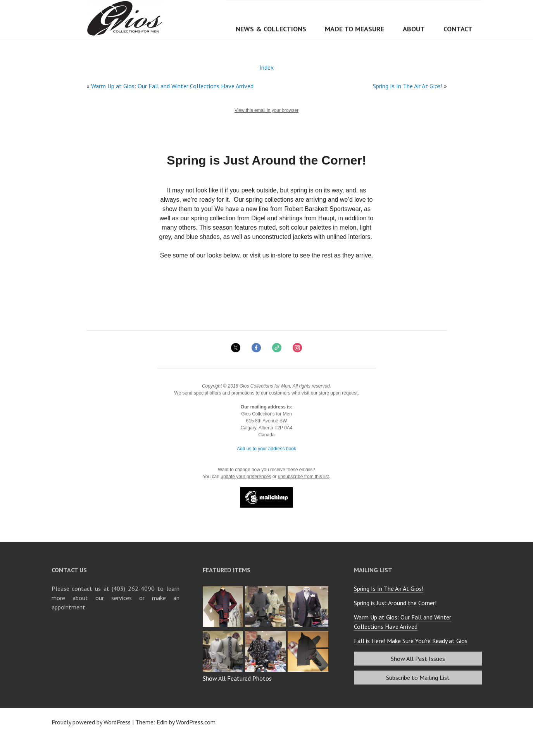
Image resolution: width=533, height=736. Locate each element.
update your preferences (246, 476)
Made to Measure (354, 28)
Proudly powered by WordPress (91, 722)
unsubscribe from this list (303, 476)
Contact (458, 28)
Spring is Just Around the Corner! (395, 603)
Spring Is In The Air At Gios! (407, 86)
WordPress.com (196, 722)
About (414, 28)
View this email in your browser (266, 110)
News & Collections (271, 28)
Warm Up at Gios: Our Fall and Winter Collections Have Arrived (172, 86)
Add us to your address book (266, 448)
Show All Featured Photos (237, 678)
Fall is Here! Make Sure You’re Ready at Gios (410, 641)
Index (266, 67)
